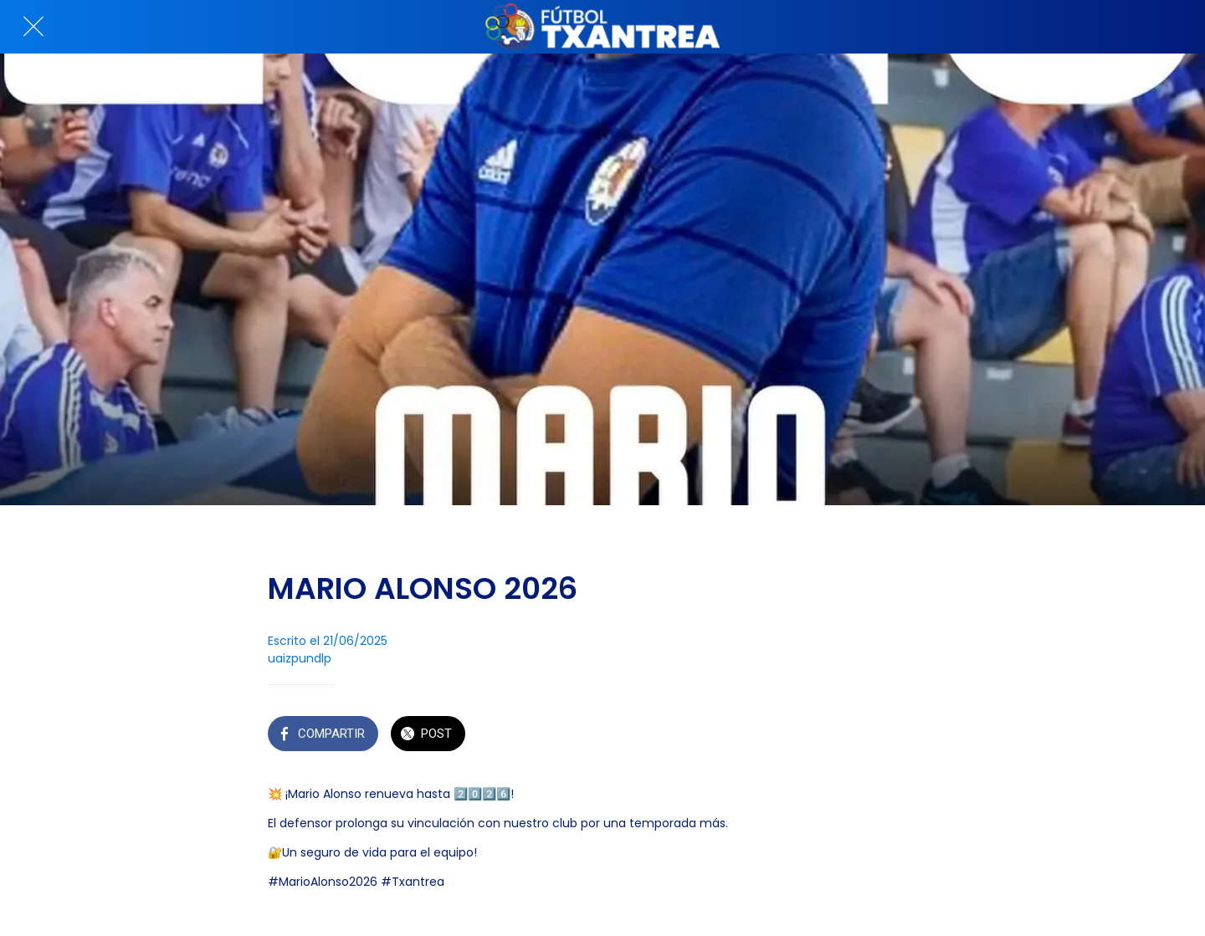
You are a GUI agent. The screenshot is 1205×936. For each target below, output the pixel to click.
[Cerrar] (33, 27)
